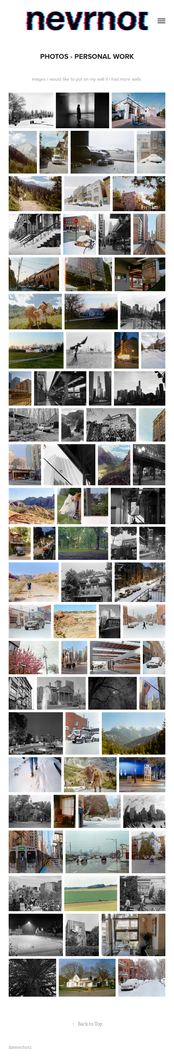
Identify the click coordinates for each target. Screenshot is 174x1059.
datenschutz (20, 1047)
